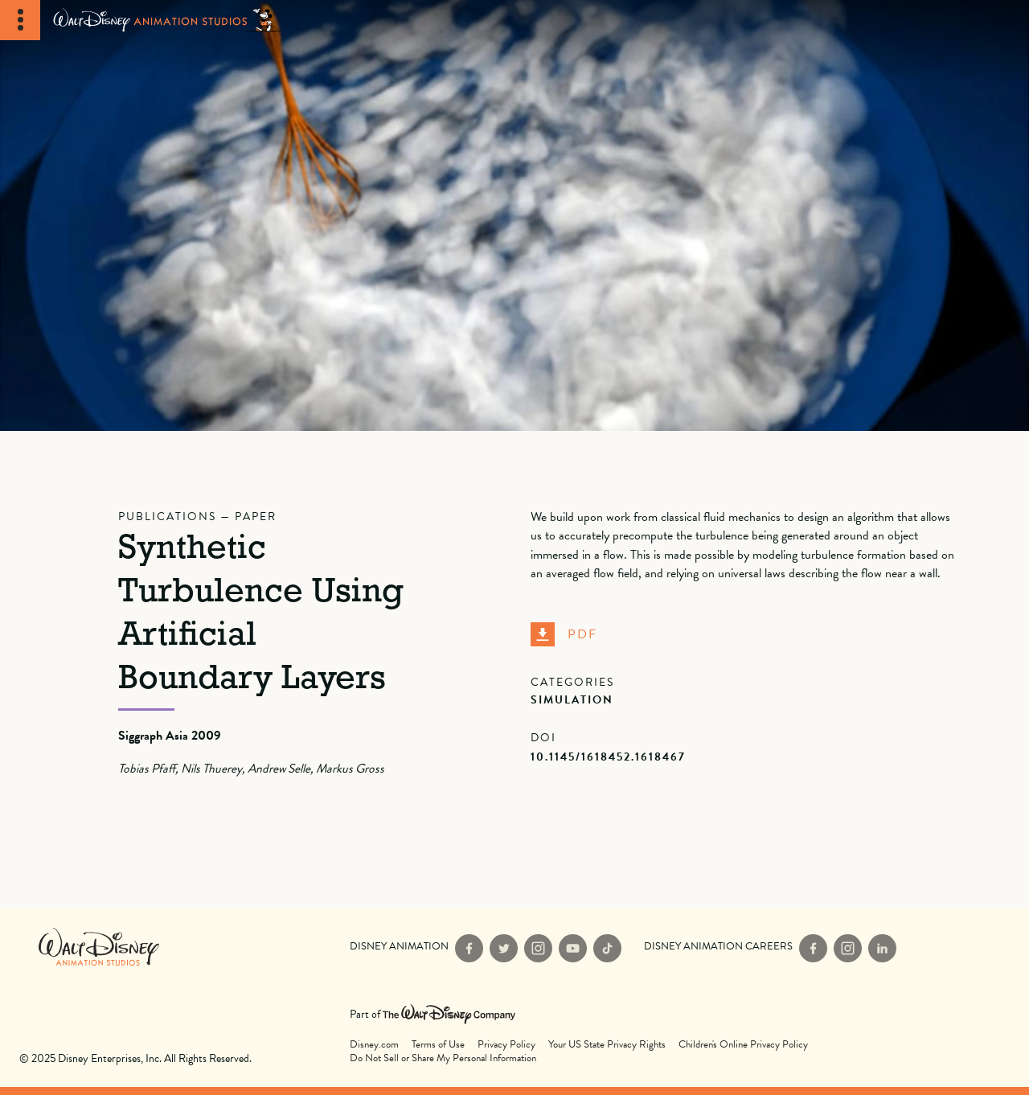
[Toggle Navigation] (20, 20)
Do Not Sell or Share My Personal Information (443, 1058)
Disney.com (374, 1044)
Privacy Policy (506, 1044)
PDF (564, 634)
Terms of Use (438, 1044)
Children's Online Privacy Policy (743, 1044)
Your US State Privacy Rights (607, 1044)
